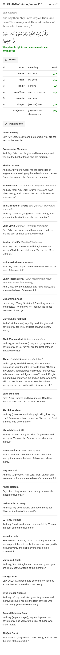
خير (55, 104)
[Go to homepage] (4, 4)
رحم (55, 92)
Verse (53, 4)
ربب (55, 79)
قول (55, 73)
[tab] (10, 60)
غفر (55, 85)
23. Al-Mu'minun (17, 4)
